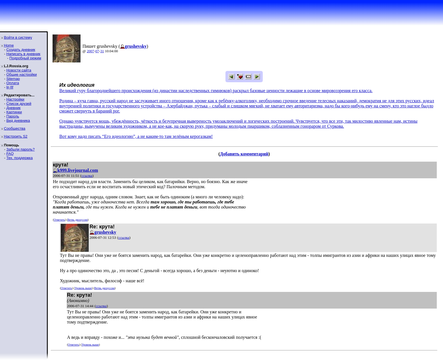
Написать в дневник (23, 54)
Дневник (13, 108)
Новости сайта (18, 70)
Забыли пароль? (20, 149)
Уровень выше (83, 288)
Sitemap (13, 79)
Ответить (59, 219)
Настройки (15, 99)
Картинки (14, 112)
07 (97, 51)
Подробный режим (25, 58)
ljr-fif (9, 87)
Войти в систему (18, 37)
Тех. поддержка (19, 158)
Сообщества (14, 128)
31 (102, 51)
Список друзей (18, 103)
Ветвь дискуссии (78, 219)
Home (9, 45)
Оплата (12, 83)
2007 (90, 51)
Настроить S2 (15, 136)
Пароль (12, 116)
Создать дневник (20, 49)
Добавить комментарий (244, 153)
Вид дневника (18, 120)
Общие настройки (21, 74)
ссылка (86, 176)
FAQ (10, 153)
